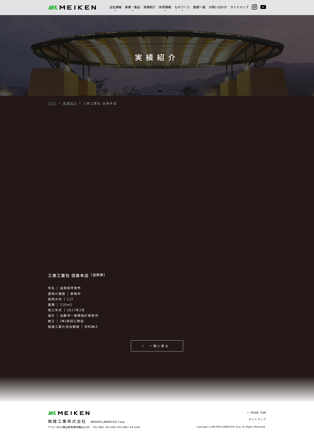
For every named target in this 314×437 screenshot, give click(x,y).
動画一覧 (199, 7)
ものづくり (182, 7)
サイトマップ (239, 7)
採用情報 (165, 7)
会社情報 (115, 7)
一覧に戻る (159, 346)
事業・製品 (132, 7)
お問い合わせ (218, 7)
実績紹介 (149, 7)
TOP (258, 412)
